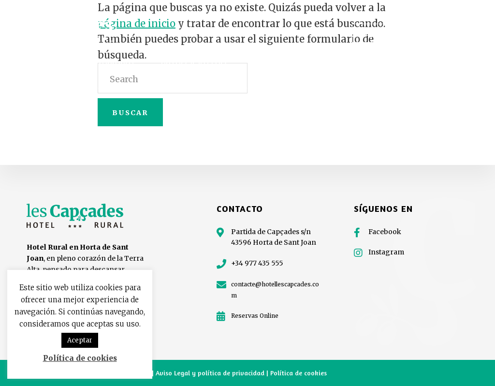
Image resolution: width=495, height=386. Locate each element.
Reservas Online (254, 315)
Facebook (384, 231)
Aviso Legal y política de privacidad (211, 373)
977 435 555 (453, 33)
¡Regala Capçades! (387, 33)
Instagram (386, 252)
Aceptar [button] (79, 340)
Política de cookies (298, 373)
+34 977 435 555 (257, 263)
